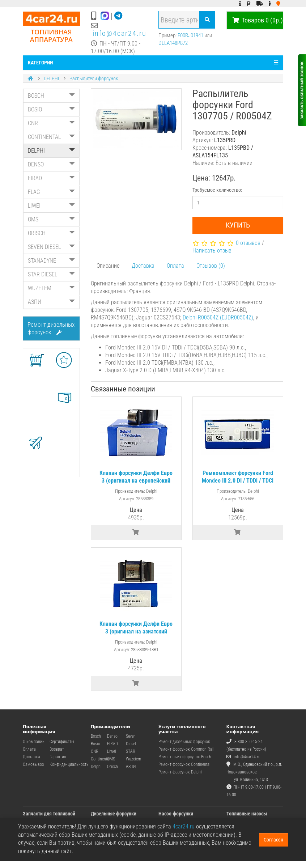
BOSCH (51, 95)
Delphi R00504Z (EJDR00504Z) (218, 317)
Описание (108, 265)
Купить (238, 225)
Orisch (112, 766)
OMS (51, 219)
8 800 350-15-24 (248, 741)
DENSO (51, 164)
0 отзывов (248, 242)
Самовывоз (33, 764)
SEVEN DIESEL (51, 246)
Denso (112, 736)
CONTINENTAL (51, 136)
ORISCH (51, 233)
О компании (33, 741)
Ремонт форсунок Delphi (180, 772)
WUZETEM (51, 288)
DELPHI (51, 78)
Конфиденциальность (69, 764)
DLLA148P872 (173, 43)
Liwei (111, 751)
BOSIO (51, 109)
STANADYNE (51, 260)
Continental (100, 759)
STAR (130, 751)
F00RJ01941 (190, 35)
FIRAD (51, 178)
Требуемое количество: (217, 190)
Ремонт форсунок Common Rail (186, 749)
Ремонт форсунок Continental (184, 764)
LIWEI (51, 205)
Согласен (273, 840)
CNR (51, 123)
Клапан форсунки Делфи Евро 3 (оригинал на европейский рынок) (136, 481)
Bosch (96, 736)
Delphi (96, 766)
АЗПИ (51, 301)
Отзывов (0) (210, 265)
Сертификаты (62, 741)
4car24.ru (184, 826)
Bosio (95, 743)
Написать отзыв (211, 250)
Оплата (175, 265)
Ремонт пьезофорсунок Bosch (184, 756)
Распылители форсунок (93, 78)
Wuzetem (133, 759)
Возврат (57, 749)
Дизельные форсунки (113, 814)
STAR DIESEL (51, 274)
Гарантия (58, 756)
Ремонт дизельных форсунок (51, 328)
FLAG (51, 191)
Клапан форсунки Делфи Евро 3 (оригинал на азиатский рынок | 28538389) (136, 631)
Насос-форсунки (175, 814)
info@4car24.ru (119, 33)
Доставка (143, 265)
